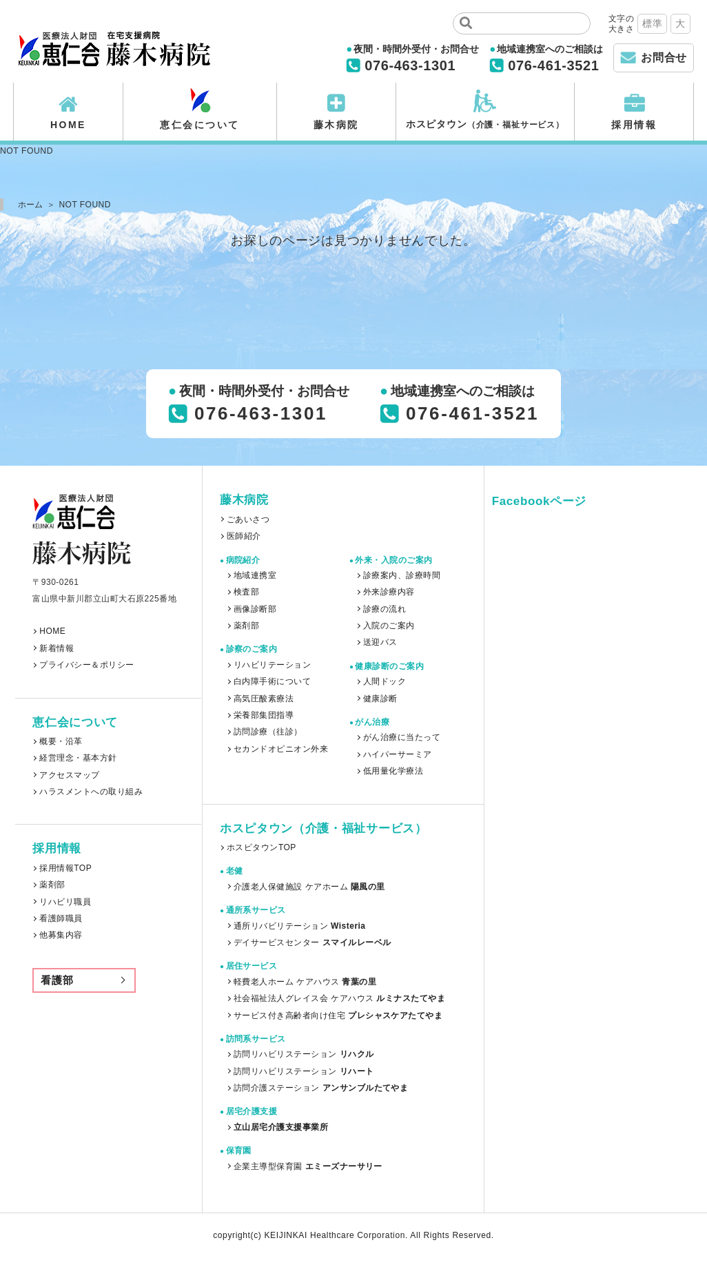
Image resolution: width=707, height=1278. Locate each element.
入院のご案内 (389, 625)
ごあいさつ (248, 519)
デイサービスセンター (312, 942)
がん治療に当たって (401, 737)
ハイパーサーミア (397, 754)
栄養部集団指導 (264, 715)
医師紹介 (244, 536)
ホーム (30, 204)
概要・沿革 (60, 741)
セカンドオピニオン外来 (281, 749)
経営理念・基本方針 (77, 758)
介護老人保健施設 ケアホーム (309, 886)
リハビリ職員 (65, 902)
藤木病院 (336, 124)
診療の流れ (384, 609)
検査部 (246, 592)
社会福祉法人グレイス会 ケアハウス (339, 998)
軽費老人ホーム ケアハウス (305, 982)
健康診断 (380, 698)
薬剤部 (52, 884)
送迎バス (380, 642)
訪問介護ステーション (321, 1088)
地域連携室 (255, 575)
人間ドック (384, 681)
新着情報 (56, 648)
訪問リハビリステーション (304, 1054)
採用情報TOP (65, 868)
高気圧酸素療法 (264, 698)
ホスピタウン (485, 124)
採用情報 (634, 124)
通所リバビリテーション (300, 926)
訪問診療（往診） (268, 731)
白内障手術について (272, 681)
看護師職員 (60, 918)
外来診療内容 (389, 592)
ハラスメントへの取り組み (91, 791)
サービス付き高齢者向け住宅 (338, 1015)
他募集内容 (60, 935)
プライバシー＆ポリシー (86, 665)
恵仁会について (200, 124)
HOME (68, 124)
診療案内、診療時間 (401, 575)
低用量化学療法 (393, 771)
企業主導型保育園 (308, 1166)
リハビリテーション (272, 665)
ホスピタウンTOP (261, 847)
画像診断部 (255, 609)
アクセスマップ (69, 775)
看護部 (57, 980)
